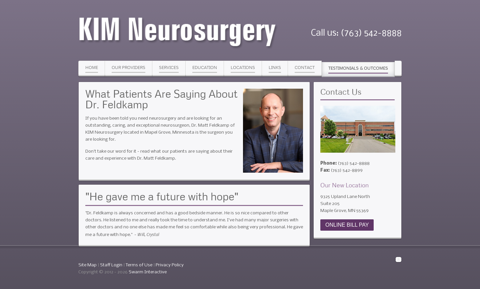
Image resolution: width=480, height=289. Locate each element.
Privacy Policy (170, 265)
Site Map (87, 265)
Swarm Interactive (148, 272)
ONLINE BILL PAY (347, 225)
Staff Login (111, 265)
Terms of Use (139, 265)
